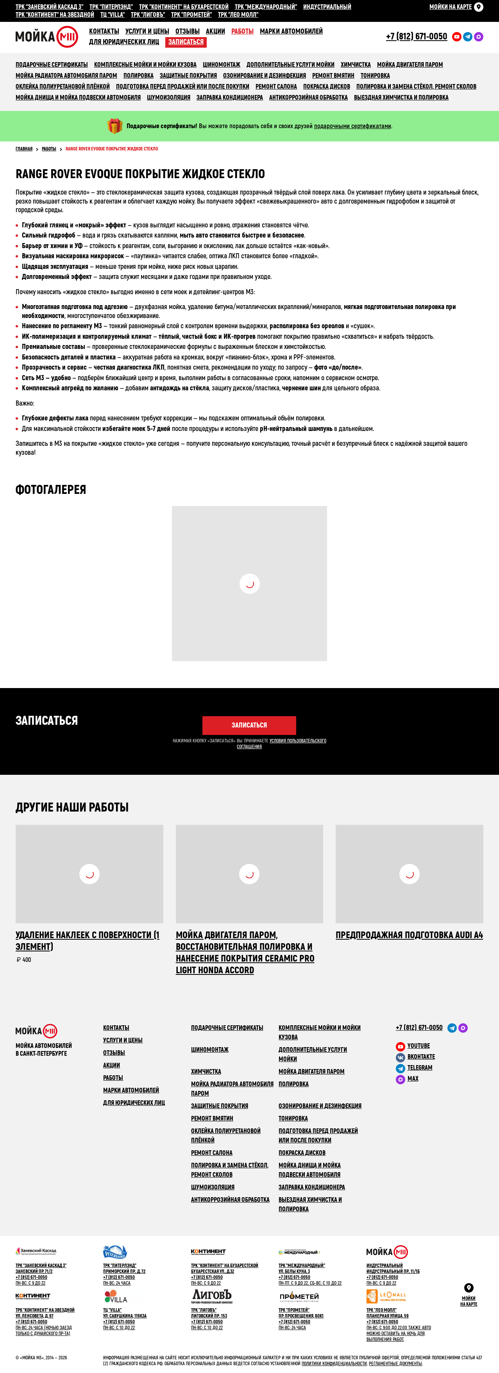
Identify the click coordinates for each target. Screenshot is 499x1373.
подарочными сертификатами (352, 126)
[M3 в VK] (439, 1057)
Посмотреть (249, 583)
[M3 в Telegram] (439, 1068)
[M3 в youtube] (439, 1046)
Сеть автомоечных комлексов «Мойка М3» (52, 36)
